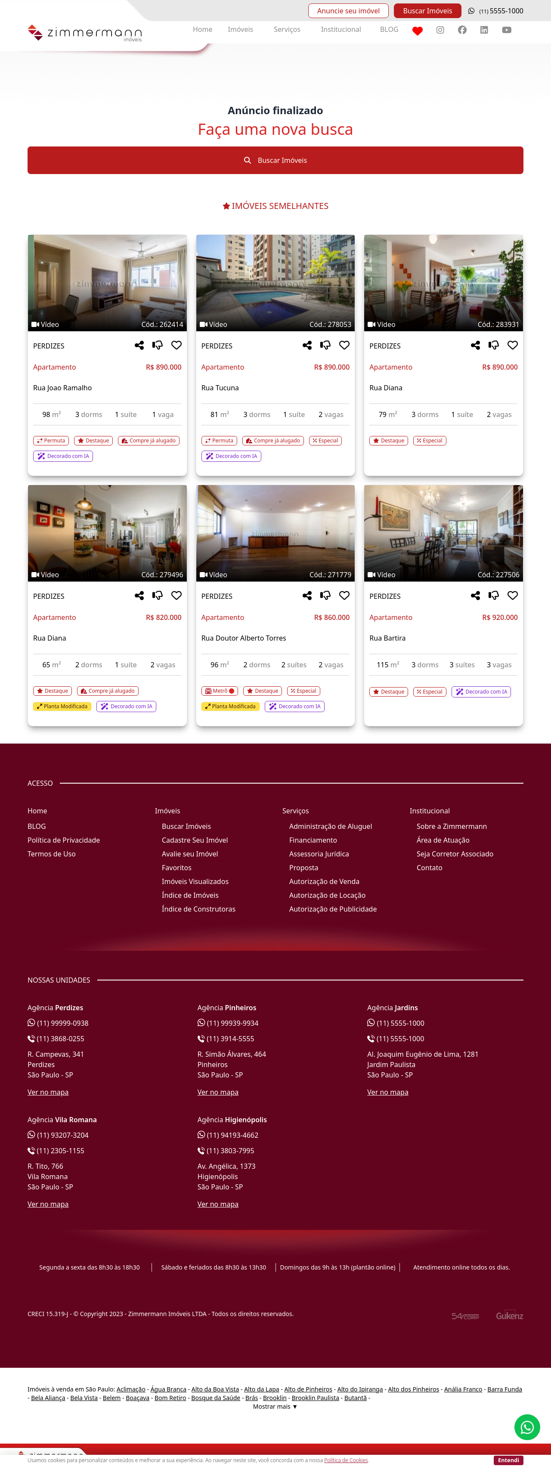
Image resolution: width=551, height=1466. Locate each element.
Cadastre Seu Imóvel (195, 840)
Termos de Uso (52, 854)
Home (203, 29)
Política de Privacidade (64, 840)
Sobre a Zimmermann (452, 826)
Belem (112, 1398)
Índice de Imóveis (190, 895)
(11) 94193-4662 (228, 1135)
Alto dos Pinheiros (413, 1389)
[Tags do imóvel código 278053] (275, 324)
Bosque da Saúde (215, 1398)
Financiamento (313, 840)
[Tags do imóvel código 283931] (443, 324)
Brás (251, 1398)
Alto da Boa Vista (215, 1389)
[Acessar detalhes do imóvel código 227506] (443, 686)
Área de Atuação (443, 840)
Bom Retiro (170, 1398)
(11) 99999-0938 (58, 1023)
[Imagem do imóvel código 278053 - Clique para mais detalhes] (275, 283)
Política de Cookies (346, 1460)
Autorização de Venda (324, 881)
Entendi (508, 1460)
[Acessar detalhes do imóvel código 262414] (107, 444)
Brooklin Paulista (315, 1398)
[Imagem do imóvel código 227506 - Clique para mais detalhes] (443, 533)
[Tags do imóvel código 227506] (443, 575)
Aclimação (131, 1389)
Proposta (304, 867)
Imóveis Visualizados (195, 881)
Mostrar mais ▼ (275, 1406)
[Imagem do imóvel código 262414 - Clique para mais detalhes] (107, 283)
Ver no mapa (48, 1092)
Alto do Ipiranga (360, 1389)
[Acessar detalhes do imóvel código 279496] (107, 694)
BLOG (389, 29)
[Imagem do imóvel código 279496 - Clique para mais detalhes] (107, 533)
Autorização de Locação (327, 895)
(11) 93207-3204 (58, 1135)
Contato (430, 867)
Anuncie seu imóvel (348, 11)
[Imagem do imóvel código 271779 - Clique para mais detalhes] (275, 533)
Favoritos (177, 867)
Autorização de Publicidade (333, 909)
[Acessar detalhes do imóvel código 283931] (443, 435)
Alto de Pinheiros (308, 1389)
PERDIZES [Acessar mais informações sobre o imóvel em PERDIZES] (48, 346)
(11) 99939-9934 (228, 1023)
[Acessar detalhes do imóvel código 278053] (275, 444)
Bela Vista (84, 1398)
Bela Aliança (48, 1398)
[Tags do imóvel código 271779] (275, 575)
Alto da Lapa (261, 1389)
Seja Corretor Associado (455, 854)
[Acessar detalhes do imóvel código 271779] (275, 694)
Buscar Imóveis (427, 11)
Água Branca (168, 1389)
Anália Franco (463, 1389)
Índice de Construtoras (198, 909)
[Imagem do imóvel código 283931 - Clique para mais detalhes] (443, 283)
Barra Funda (504, 1389)
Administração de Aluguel (330, 826)
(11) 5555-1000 (395, 1023)
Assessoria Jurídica (319, 854)
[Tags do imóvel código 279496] (107, 575)
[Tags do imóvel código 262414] (107, 324)
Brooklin (275, 1398)
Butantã (355, 1398)
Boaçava (137, 1398)
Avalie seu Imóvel (190, 854)
